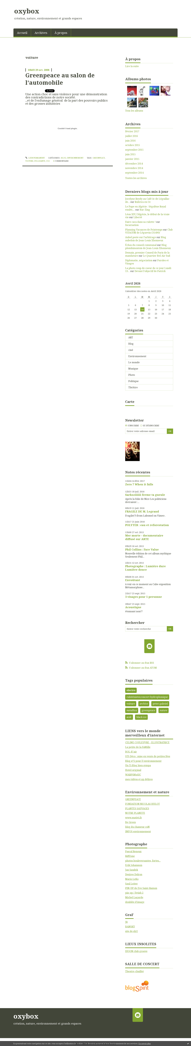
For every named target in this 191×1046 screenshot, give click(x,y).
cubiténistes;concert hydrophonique (147, 697)
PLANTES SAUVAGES (137, 808)
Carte (129, 401)
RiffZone (130, 856)
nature (163, 710)
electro (131, 690)
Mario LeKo (131, 879)
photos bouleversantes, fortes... (143, 860)
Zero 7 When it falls (139, 484)
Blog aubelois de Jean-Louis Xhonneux (145, 239)
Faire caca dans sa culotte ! (140, 222)
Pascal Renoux (133, 851)
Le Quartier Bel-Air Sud (156, 255)
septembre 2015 (134, 149)
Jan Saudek (131, 869)
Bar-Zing (145, 209)
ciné (130, 350)
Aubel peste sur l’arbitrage (140, 237)
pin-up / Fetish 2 (134, 892)
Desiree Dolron (133, 874)
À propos (61, 33)
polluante (39, 161)
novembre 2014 (134, 168)
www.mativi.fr (133, 817)
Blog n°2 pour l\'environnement (143, 761)
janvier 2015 (132, 159)
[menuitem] (22, 32)
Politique (133, 381)
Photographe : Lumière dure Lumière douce (145, 567)
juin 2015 (130, 154)
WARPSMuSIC (133, 774)
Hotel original (133, 770)
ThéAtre (133, 387)
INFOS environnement (138, 831)
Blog (63, 158)
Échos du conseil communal (141, 245)
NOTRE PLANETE (135, 813)
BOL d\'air (131, 751)
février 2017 (132, 131)
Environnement (75, 158)
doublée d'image (134, 902)
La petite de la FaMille (137, 747)
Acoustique (133, 607)
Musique (133, 368)
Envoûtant (132, 580)
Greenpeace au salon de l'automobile (60, 78)
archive (144, 703)
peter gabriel (160, 703)
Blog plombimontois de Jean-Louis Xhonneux (148, 246)
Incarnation (132, 225)
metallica (132, 710)
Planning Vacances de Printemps (143, 229)
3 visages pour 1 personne (143, 597)
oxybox (26, 10)
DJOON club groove (136, 951)
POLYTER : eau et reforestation (147, 525)
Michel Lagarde (134, 897)
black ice (141, 717)
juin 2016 (130, 140)
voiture (29, 161)
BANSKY (130, 926)
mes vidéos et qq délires (139, 779)
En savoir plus (144, 1043)
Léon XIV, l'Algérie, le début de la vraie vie (147, 216)
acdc (129, 717)
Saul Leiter (131, 883)
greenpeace (99, 158)
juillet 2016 (131, 136)
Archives (41, 33)
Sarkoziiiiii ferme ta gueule (145, 495)
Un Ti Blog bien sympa (138, 765)
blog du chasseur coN (137, 826)
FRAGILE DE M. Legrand (142, 511)
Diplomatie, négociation (138, 260)
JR (126, 922)
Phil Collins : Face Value (142, 549)
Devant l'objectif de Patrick (150, 271)
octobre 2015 (132, 145)
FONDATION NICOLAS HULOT (142, 803)
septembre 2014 (134, 172)
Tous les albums (134, 110)
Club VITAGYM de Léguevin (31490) (149, 231)
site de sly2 (131, 931)
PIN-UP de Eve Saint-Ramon (141, 888)
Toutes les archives (136, 178)
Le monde (134, 362)
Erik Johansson (133, 865)
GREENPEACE (133, 799)
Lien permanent (35, 158)
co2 (48, 161)
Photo (131, 375)
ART (130, 337)
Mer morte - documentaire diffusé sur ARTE (144, 537)
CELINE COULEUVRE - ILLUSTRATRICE (147, 742)
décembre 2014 (134, 163)
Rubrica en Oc (143, 202)
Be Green (130, 822)
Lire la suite (132, 66)
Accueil (22, 33)
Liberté (138, 217)
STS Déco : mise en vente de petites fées (147, 756)
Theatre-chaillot (134, 971)
